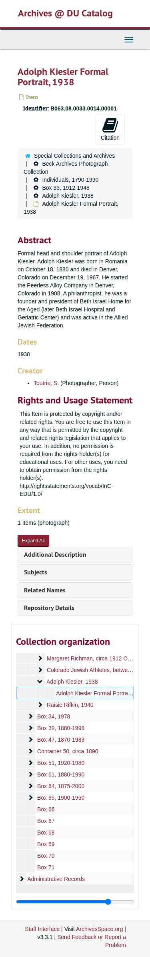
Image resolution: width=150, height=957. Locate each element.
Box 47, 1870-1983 (60, 739)
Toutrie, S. (46, 383)
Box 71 (46, 867)
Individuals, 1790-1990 (70, 180)
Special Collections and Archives (74, 155)
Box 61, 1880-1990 (60, 774)
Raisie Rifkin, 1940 (70, 705)
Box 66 (46, 809)
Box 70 (46, 856)
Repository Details (49, 608)
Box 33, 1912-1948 (65, 188)
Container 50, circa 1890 (67, 751)
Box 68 (46, 832)
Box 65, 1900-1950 (60, 797)
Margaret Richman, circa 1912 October (95, 658)
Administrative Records (56, 879)
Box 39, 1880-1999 (60, 728)
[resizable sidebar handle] (75, 902)
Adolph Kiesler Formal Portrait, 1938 (101, 693)
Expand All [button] (33, 541)
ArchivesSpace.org (99, 929)
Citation (110, 129)
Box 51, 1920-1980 (60, 763)
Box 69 (46, 844)
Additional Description (55, 554)
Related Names (45, 590)
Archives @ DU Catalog (65, 13)
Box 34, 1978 (53, 716)
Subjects (35, 572)
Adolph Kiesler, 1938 (67, 196)
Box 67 (46, 821)
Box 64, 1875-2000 (60, 786)
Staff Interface (42, 929)
